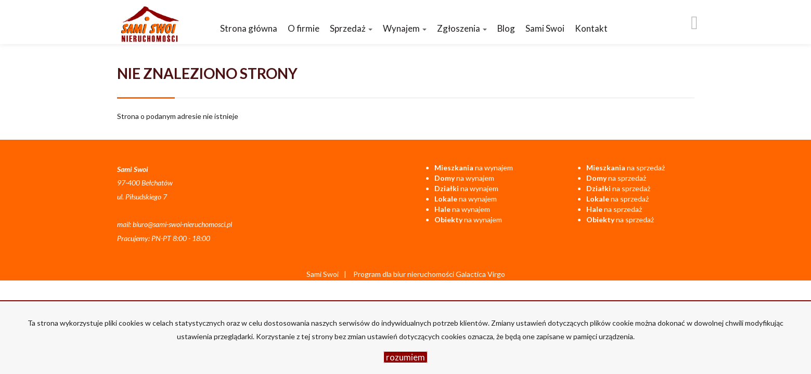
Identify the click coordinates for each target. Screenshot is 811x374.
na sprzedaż (625, 167)
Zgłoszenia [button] (462, 28)
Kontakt (591, 28)
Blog (506, 28)
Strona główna (248, 28)
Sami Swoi (544, 28)
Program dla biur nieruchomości (404, 274)
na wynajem (473, 167)
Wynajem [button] (405, 28)
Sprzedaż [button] (351, 28)
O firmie (303, 28)
